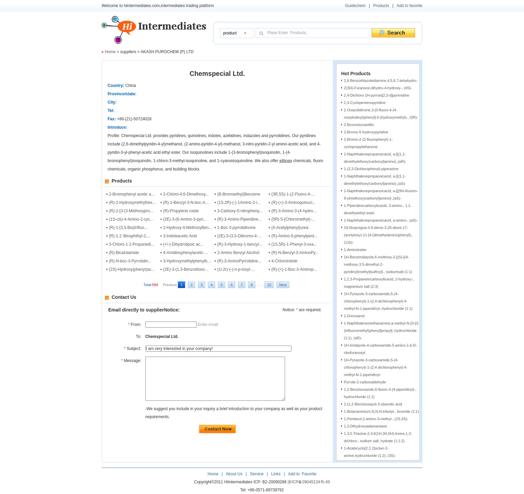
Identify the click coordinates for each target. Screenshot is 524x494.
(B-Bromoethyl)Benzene (238, 194)
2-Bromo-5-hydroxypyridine (366, 132)
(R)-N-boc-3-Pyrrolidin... (130, 261)
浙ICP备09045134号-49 (308, 482)
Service (256, 474)
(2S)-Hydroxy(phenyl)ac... (132, 269)
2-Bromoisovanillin (359, 125)
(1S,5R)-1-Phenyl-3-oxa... (294, 244)
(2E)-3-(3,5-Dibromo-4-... (239, 236)
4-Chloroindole (284, 261)
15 (269, 285)
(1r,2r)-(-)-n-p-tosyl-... (236, 269)
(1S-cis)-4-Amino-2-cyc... (131, 219)
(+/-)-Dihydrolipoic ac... (183, 244)
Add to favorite (409, 5)
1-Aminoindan (355, 250)
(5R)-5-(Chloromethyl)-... (293, 219)
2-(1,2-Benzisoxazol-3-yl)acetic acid (373, 404)
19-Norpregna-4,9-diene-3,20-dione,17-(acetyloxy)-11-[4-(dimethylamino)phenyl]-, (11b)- (378, 235)
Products (381, 5)
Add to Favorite (301, 474)
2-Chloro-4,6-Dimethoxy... (186, 194)
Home (110, 51)
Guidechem (355, 5)
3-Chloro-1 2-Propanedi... (131, 244)
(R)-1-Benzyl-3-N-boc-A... (186, 202)
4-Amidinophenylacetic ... (185, 252)
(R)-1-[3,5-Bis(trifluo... (128, 227)
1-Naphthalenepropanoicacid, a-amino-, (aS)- (381, 220)
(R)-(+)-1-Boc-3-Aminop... (294, 269)
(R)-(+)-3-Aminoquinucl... (293, 202)
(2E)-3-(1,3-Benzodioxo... (185, 269)
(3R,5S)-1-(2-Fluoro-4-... (292, 194)
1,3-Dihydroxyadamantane (365, 426)
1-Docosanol (354, 316)
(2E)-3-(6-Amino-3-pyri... (185, 219)
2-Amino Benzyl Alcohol (238, 252)
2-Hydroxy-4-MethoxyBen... (187, 227)
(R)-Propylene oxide (181, 211)
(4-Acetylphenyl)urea (289, 227)
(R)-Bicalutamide (124, 252)
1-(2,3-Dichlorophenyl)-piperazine (371, 169)
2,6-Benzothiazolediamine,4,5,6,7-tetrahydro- (380, 81)
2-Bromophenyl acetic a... (131, 194)
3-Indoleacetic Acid (180, 236)
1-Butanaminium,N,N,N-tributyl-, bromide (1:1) (381, 411)
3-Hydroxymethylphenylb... (187, 261)
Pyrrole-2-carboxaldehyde (365, 382)
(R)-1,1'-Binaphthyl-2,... (129, 236)
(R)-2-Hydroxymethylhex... (132, 202)
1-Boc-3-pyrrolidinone (236, 227)
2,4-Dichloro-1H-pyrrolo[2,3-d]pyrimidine (376, 95)
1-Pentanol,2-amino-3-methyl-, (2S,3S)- (376, 419)
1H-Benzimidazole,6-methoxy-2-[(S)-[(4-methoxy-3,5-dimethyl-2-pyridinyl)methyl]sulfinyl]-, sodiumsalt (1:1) (378, 264)
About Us (235, 474)
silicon (285, 160)
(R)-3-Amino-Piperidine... (239, 219)
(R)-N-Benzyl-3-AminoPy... (294, 252)
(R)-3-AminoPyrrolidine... (239, 261)
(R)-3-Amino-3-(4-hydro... (293, 211)
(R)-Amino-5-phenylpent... (294, 236)
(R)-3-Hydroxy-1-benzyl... (239, 244)
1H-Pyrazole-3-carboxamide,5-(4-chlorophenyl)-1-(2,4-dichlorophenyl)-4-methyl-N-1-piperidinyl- (375, 367)
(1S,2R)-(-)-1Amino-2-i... (238, 202)
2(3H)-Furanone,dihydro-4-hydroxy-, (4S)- (378, 88)
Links (275, 474)
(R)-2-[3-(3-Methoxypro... (131, 211)
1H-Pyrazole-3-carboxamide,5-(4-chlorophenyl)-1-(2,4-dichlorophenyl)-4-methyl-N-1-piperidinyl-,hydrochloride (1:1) (378, 301)
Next (282, 285)
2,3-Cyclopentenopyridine (365, 103)
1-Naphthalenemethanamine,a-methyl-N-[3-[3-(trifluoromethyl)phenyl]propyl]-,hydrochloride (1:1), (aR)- (381, 330)
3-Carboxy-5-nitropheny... (239, 211)
